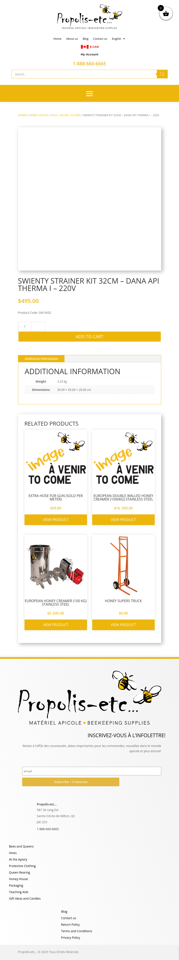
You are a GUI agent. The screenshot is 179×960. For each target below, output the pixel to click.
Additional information (41, 359)
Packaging (16, 885)
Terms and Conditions (76, 931)
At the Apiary (18, 859)
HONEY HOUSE (38, 115)
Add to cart (89, 336)
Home (57, 39)
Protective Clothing (22, 866)
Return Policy (70, 925)
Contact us (100, 39)
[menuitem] (119, 39)
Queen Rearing (19, 872)
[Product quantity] (24, 326)
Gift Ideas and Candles (25, 899)
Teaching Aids (18, 892)
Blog (86, 39)
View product (55, 519)
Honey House (18, 879)
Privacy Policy (70, 938)
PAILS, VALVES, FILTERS (65, 115)
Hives (12, 853)
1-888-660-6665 (48, 829)
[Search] (162, 74)
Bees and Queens (21, 846)
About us (72, 39)
